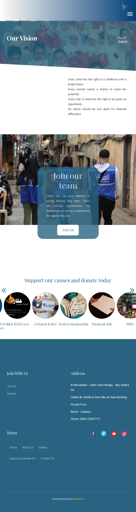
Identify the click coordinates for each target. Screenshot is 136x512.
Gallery (40, 21)
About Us (24, 21)
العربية (122, 37)
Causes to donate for (63, 21)
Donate (11, 393)
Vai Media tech (78, 499)
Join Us (68, 230)
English (122, 41)
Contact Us (87, 21)
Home (10, 21)
